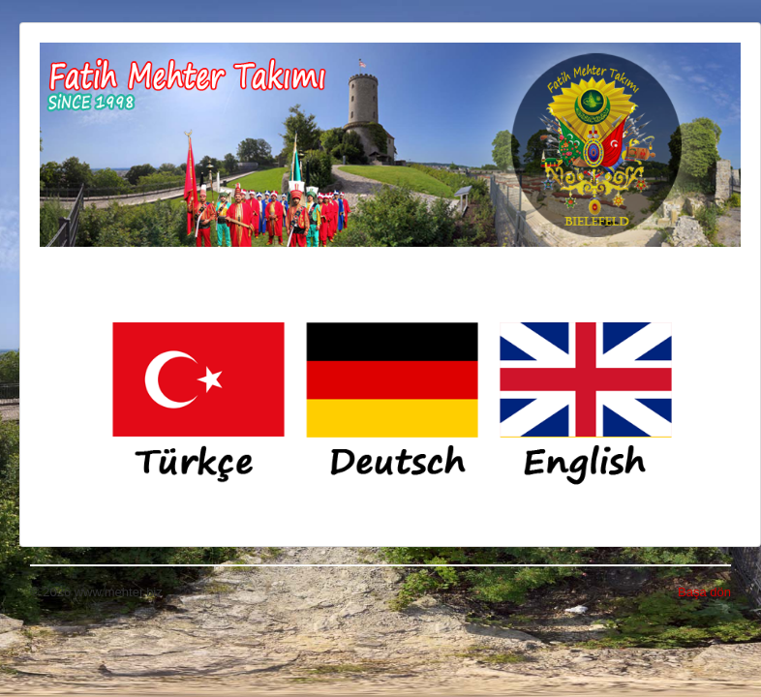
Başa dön (704, 592)
